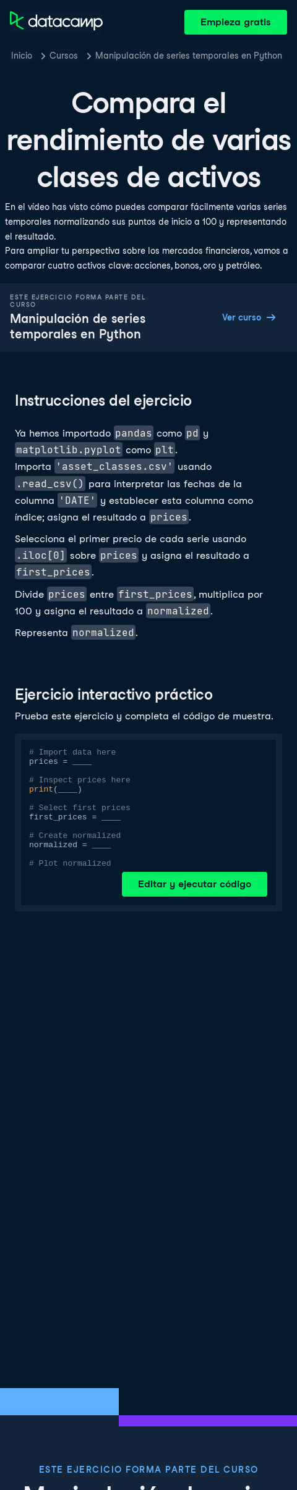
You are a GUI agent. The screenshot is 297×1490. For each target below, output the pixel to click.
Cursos (64, 56)
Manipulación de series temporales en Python (188, 56)
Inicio (21, 56)
